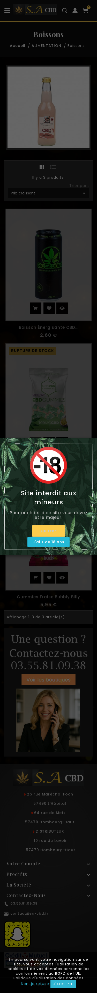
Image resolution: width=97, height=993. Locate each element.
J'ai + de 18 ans (48, 542)
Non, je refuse (35, 983)
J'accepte (63, 984)
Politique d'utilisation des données (48, 978)
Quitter (48, 531)
